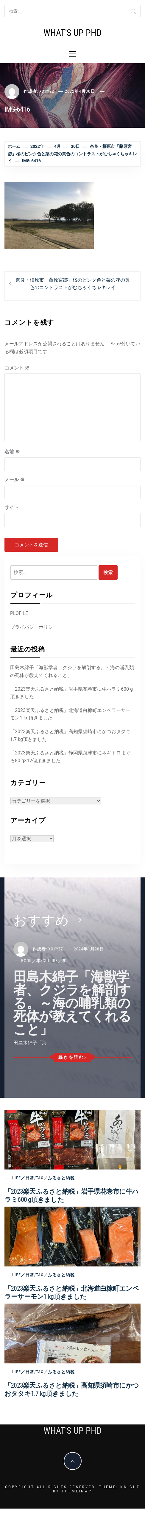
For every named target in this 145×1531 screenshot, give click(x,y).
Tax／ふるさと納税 (55, 1177)
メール (14, 479)
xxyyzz (46, 91)
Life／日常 (23, 1177)
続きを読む (72, 1057)
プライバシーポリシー (34, 627)
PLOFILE (19, 613)
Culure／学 (55, 960)
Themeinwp (77, 1491)
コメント (16, 368)
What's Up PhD (72, 33)
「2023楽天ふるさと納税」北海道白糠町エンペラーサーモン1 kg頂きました (70, 714)
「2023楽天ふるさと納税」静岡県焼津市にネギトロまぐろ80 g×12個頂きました (70, 756)
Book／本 (31, 960)
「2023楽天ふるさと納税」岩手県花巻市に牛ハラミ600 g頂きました (71, 693)
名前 (12, 452)
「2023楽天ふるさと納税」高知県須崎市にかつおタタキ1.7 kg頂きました (70, 735)
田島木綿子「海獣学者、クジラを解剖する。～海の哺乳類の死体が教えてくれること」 (72, 671)
